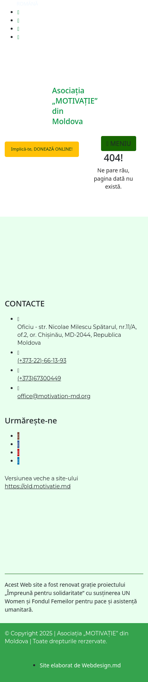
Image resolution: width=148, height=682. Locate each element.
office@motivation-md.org (53, 396)
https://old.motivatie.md (38, 486)
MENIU (118, 143)
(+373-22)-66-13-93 (41, 360)
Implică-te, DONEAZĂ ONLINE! (42, 149)
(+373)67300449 (39, 378)
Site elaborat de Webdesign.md (80, 665)
